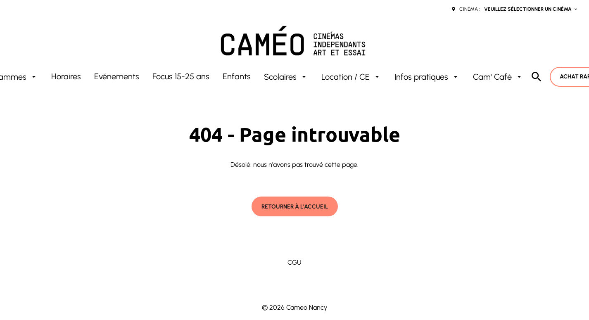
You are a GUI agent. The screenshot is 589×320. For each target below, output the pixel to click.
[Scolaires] (286, 77)
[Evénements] (116, 77)
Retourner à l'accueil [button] (294, 206)
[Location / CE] (351, 77)
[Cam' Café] (498, 77)
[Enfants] (237, 77)
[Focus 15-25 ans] (180, 77)
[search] (536, 76)
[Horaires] (66, 77)
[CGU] (294, 262)
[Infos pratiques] (427, 77)
